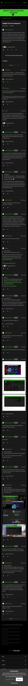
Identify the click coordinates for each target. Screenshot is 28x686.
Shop (14, 656)
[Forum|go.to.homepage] (10, 3)
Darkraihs (7, 88)
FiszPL (6, 110)
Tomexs (6, 248)
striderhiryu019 (8, 200)
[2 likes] (8, 123)
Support (14, 664)
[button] (2, 3)
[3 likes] (8, 266)
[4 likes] (8, 47)
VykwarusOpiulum (9, 29)
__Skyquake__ (8, 70)
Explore (14, 660)
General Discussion (6, 18)
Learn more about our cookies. (16, 676)
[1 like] (7, 79)
